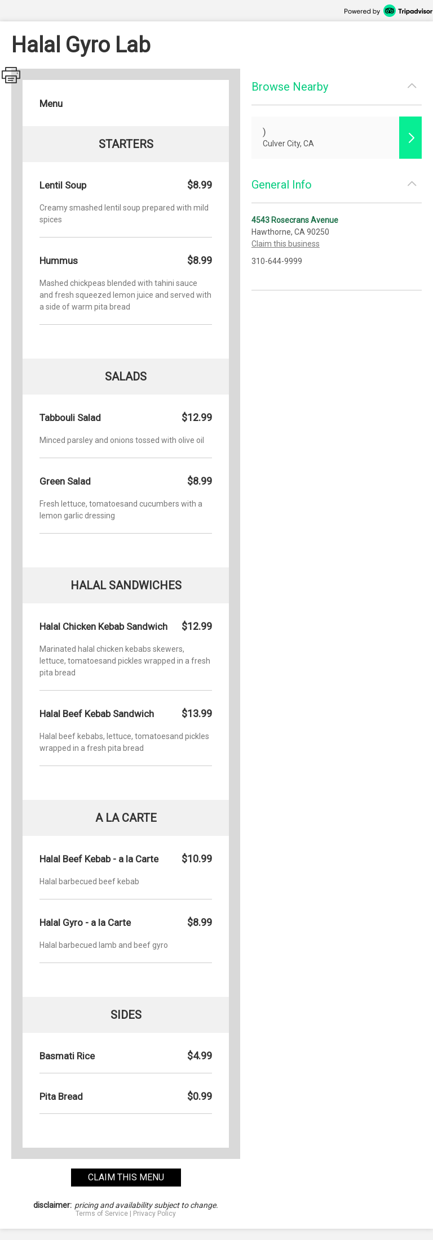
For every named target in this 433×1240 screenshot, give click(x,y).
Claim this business (285, 243)
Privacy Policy (154, 1213)
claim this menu (126, 1177)
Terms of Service (102, 1213)
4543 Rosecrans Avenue (294, 220)
